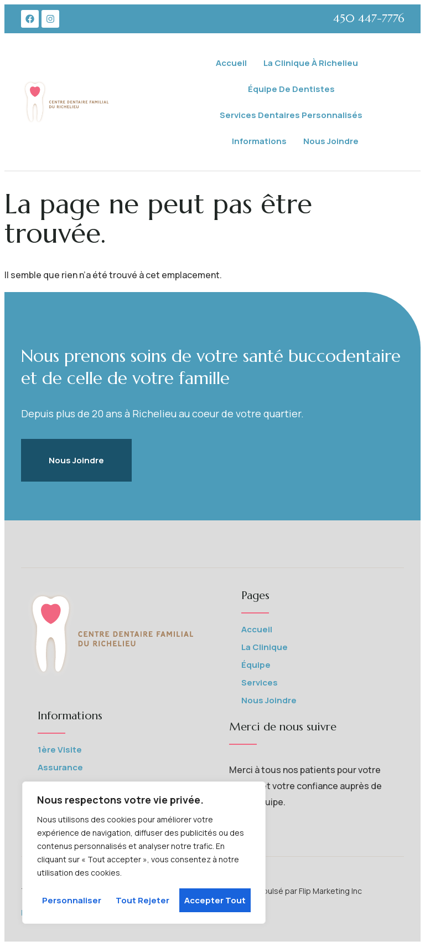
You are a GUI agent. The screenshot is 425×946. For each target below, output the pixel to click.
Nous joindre (331, 141)
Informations (259, 141)
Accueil (231, 63)
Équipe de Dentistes (291, 89)
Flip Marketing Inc (331, 891)
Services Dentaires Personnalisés (291, 115)
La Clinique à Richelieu (310, 63)
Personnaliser (71, 900)
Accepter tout (215, 900)
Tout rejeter (142, 900)
